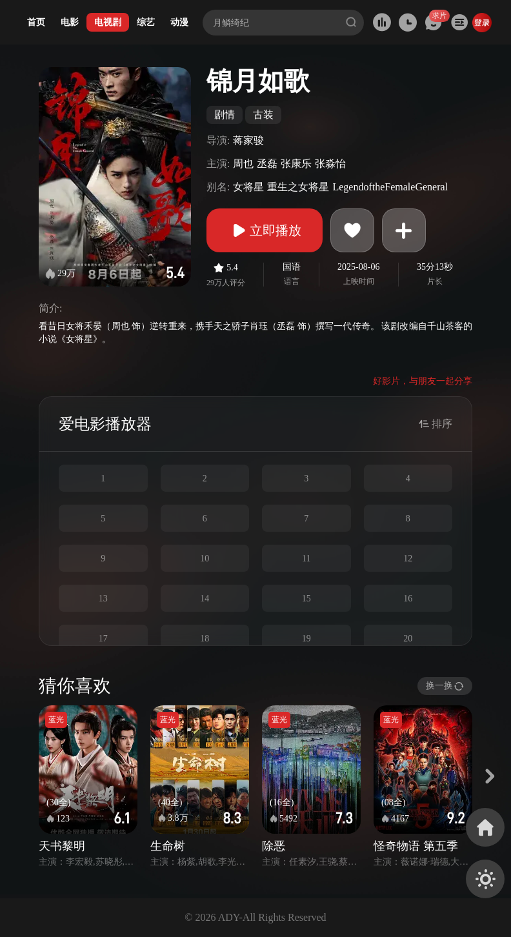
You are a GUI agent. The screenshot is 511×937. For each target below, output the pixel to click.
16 (407, 598)
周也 (243, 163)
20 (407, 638)
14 (204, 598)
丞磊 (267, 163)
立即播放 (264, 230)
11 (306, 558)
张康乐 (296, 163)
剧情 (224, 114)
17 (103, 638)
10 (204, 558)
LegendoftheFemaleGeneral (390, 186)
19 (306, 638)
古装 (263, 114)
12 (407, 558)
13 (103, 598)
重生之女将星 (298, 186)
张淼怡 (330, 163)
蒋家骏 (248, 140)
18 (204, 638)
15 (306, 598)
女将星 (248, 186)
